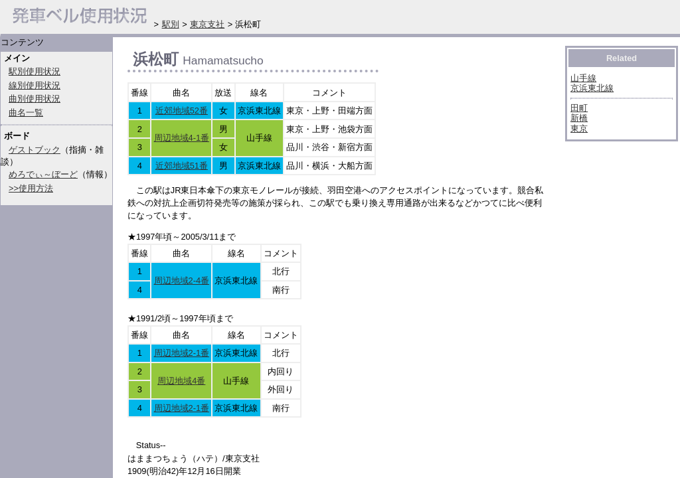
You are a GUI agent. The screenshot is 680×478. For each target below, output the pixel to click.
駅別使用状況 (34, 71)
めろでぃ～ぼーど (43, 174)
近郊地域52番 (181, 111)
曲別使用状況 (34, 99)
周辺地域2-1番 (182, 353)
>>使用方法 (31, 188)
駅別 (170, 24)
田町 (579, 108)
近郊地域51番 (181, 166)
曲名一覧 (26, 113)
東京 (579, 128)
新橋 (579, 118)
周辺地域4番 (181, 381)
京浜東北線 (592, 88)
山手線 (583, 78)
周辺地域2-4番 (182, 280)
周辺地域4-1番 (182, 138)
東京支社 (207, 24)
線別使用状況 (34, 85)
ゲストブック (34, 150)
